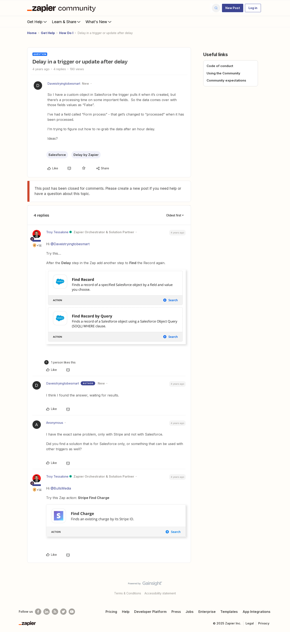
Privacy (263, 623)
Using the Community (223, 73)
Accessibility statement (160, 593)
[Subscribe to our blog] (55, 611)
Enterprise (207, 612)
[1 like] (60, 362)
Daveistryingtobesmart (63, 84)
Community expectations (226, 80)
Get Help (37, 21)
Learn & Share (66, 21)
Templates (229, 612)
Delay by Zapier (86, 155)
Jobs (190, 612)
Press (176, 612)
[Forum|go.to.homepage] (62, 8)
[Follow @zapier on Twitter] (63, 611)
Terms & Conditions (127, 593)
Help (126, 612)
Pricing (111, 612)
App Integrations (256, 612)
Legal (250, 623)
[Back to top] (281, 587)
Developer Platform (150, 612)
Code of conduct (220, 66)
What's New (99, 21)
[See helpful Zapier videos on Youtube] (72, 611)
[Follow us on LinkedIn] (46, 611)
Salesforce (57, 155)
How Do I (66, 33)
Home (32, 33)
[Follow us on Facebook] (38, 611)
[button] (232, 8)
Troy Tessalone (57, 232)
